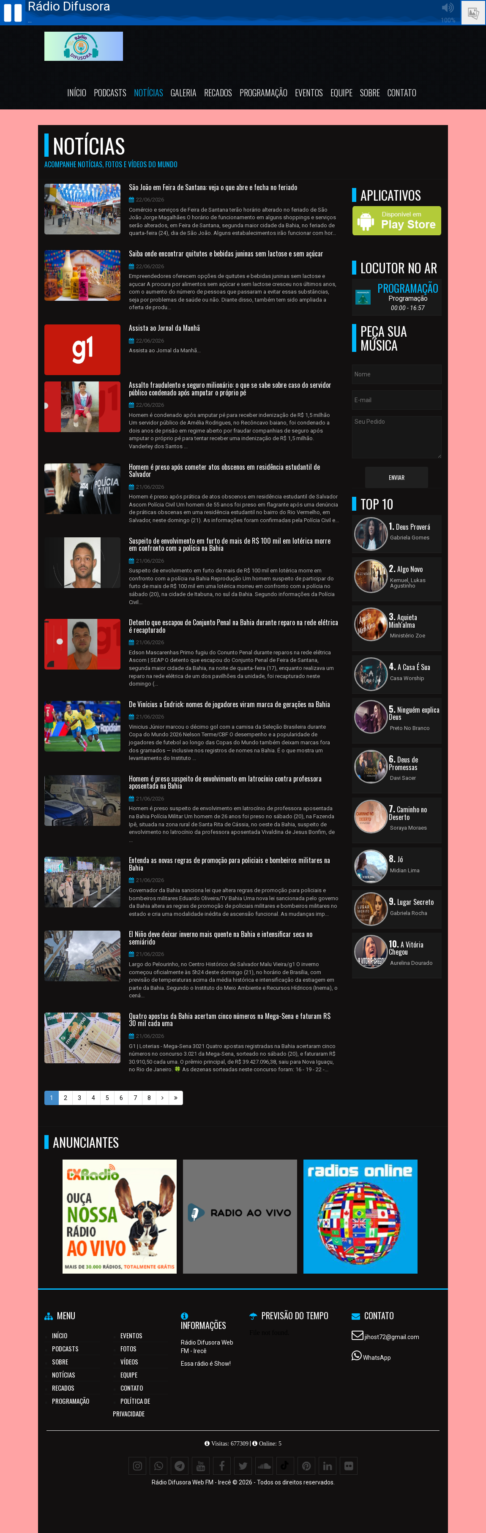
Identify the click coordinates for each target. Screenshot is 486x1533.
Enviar (396, 477)
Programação (263, 92)
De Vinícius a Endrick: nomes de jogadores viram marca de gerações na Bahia (229, 704)
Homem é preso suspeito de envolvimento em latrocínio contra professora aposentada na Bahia (225, 782)
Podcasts (110, 92)
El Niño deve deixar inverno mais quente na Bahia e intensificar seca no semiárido (220, 938)
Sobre (370, 92)
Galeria (184, 92)
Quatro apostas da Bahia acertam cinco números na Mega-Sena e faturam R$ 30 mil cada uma (229, 1020)
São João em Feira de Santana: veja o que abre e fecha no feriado (213, 187)
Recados (218, 92)
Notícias (148, 92)
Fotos (128, 1348)
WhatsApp (377, 1357)
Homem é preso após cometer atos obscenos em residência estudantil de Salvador (224, 470)
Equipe (341, 92)
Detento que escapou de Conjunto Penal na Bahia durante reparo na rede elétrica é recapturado (233, 626)
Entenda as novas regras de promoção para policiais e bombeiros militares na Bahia (229, 864)
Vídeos (129, 1361)
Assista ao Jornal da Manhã (164, 328)
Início (76, 92)
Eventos (309, 92)
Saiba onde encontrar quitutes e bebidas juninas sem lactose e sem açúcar (226, 254)
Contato (402, 92)
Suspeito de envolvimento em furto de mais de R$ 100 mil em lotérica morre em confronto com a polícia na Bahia (229, 544)
